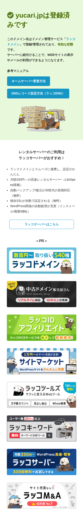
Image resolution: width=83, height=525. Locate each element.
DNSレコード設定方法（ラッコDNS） (38, 93)
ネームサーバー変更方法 (29, 81)
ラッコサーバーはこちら (42, 224)
